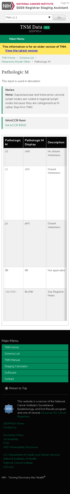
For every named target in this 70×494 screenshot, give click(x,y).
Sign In (65, 3)
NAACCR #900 (15, 125)
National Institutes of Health (19, 458)
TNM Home (8, 58)
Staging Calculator (16, 366)
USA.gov (8, 467)
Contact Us (9, 427)
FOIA (6, 443)
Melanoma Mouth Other (16, 61)
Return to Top (18, 388)
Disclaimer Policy (13, 435)
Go (59, 17)
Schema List (27, 58)
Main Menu (16, 39)
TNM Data (35, 27)
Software (10, 373)
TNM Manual (12, 360)
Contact (9, 379)
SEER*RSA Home (13, 423)
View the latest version (21, 50)
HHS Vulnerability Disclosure (20, 447)
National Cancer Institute (18, 463)
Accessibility (10, 439)
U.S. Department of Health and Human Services (31, 455)
